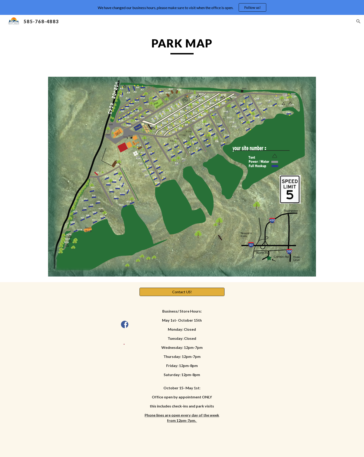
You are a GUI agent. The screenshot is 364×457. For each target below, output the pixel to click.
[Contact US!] (182, 292)
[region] (182, 7)
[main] (182, 45)
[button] (358, 21)
